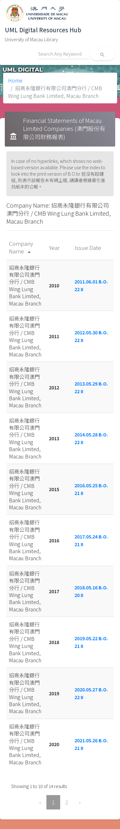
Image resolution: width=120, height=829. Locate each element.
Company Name (21, 247)
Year (55, 247)
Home (15, 80)
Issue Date (88, 247)
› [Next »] (80, 802)
